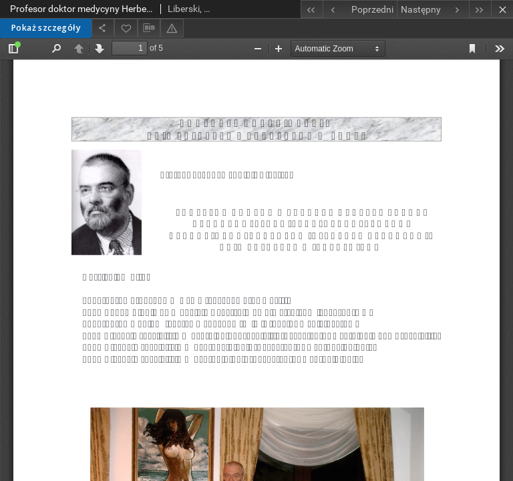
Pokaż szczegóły (46, 27)
